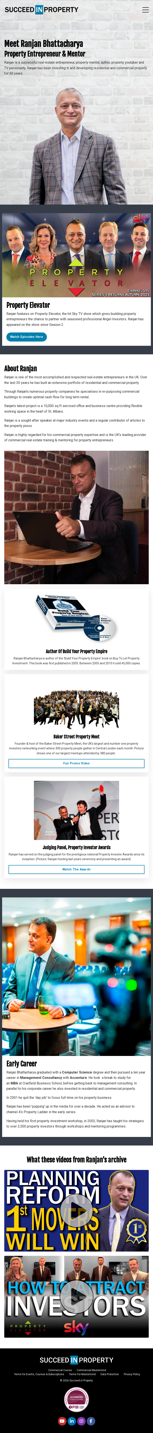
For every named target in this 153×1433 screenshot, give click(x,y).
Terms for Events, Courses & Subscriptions (39, 1374)
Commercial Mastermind (91, 1370)
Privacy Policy (132, 1374)
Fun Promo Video (76, 763)
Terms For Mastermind (82, 1374)
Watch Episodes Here (26, 337)
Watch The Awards (76, 869)
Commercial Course (60, 1370)
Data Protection (110, 1374)
